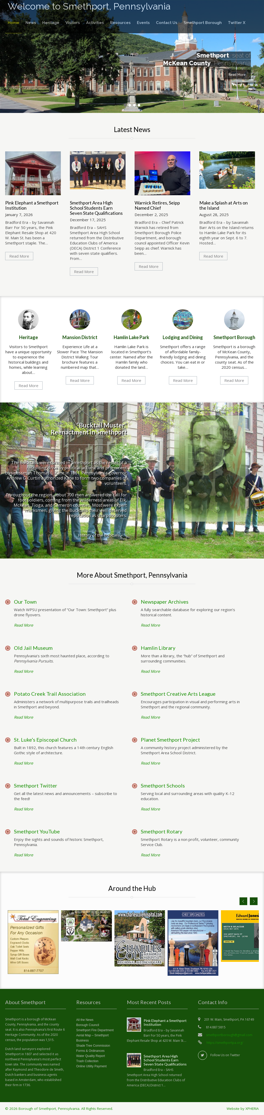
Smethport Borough (203, 22)
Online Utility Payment (91, 1066)
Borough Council (87, 1025)
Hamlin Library (158, 648)
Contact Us (166, 22)
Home (13, 22)
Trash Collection (87, 1061)
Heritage (50, 22)
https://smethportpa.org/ (224, 1042)
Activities (95, 22)
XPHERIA (252, 1108)
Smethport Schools (163, 785)
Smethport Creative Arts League (178, 694)
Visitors (72, 22)
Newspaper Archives (164, 602)
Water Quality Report (90, 1056)
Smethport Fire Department (95, 1030)
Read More (237, 74)
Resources (120, 22)
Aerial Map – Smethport (92, 1035)
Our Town (25, 602)
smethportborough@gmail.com (229, 1035)
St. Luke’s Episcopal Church (45, 739)
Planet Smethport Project (170, 739)
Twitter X (236, 22)
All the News (85, 1020)
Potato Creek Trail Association (50, 694)
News (31, 22)
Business (82, 1040)
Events (143, 22)
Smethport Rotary (161, 831)
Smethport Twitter (35, 785)
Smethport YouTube (37, 831)
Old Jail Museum (33, 648)
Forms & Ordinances (90, 1051)
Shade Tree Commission (93, 1045)
